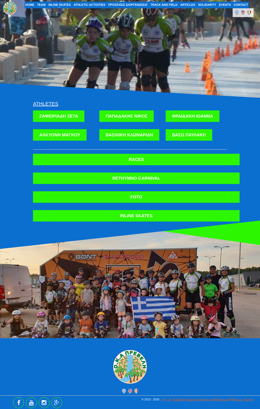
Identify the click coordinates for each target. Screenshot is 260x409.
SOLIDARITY (207, 4)
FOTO (136, 196)
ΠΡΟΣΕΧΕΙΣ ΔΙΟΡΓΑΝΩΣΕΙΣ (128, 4)
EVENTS (225, 4)
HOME (29, 4)
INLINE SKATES (59, 4)
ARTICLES (187, 4)
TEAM (41, 4)
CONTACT (241, 4)
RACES (136, 159)
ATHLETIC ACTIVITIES (89, 4)
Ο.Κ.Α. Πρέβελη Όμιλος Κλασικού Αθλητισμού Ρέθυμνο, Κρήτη (207, 400)
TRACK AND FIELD (163, 4)
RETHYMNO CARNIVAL (136, 178)
